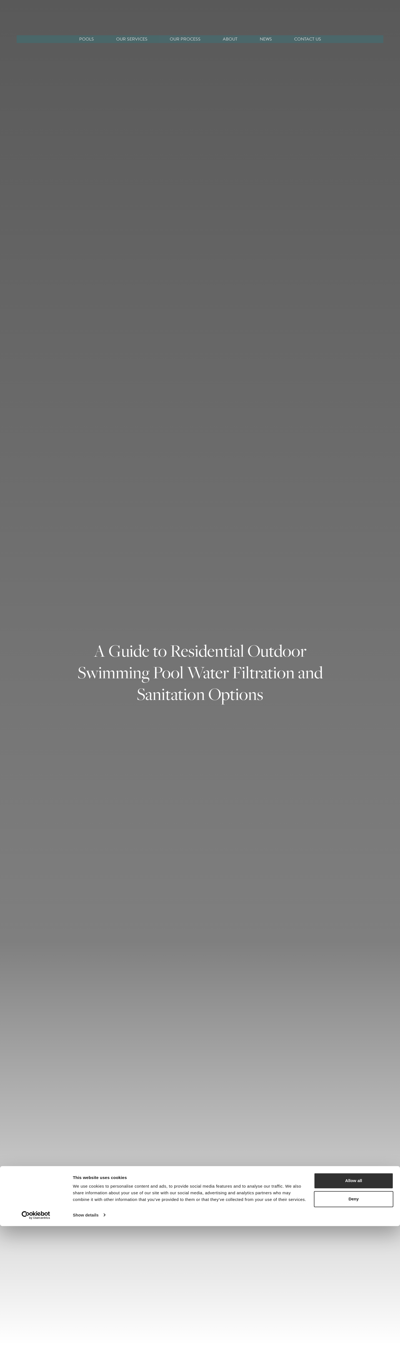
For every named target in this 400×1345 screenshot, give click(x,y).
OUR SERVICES (132, 39)
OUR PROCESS (185, 39)
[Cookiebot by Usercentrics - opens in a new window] (36, 1334)
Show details (86, 1334)
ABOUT (230, 39)
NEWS (266, 39)
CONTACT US (307, 39)
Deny (354, 1318)
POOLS (86, 39)
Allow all (353, 1300)
